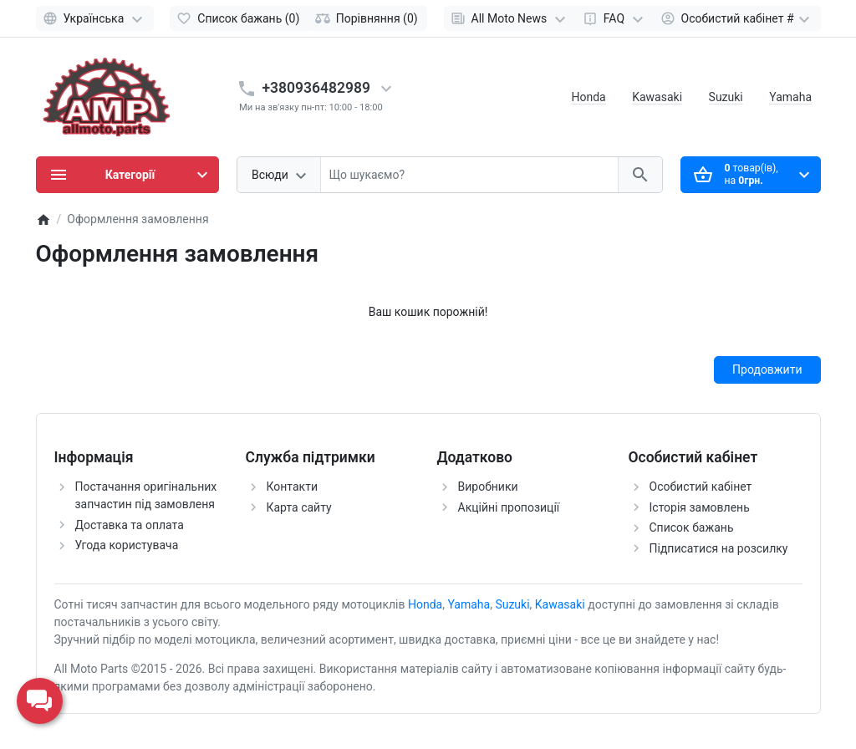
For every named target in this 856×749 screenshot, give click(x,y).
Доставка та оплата (129, 525)
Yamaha (790, 97)
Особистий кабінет (701, 486)
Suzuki (726, 97)
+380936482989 (316, 87)
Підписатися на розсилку (719, 548)
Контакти (292, 486)
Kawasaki (657, 97)
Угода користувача (127, 545)
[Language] (95, 18)
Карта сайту (299, 507)
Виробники (488, 486)
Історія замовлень (700, 507)
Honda (588, 97)
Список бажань (692, 527)
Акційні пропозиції (509, 507)
